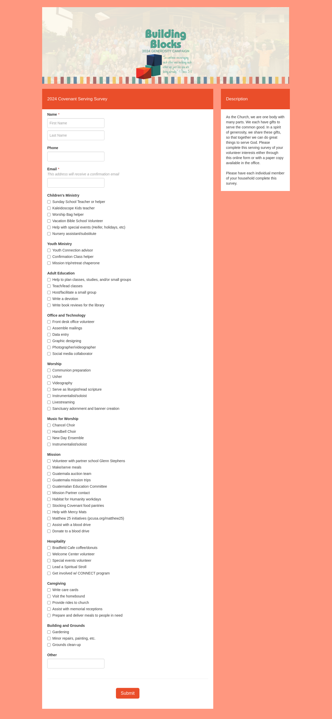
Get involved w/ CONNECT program (78, 573)
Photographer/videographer (71, 347)
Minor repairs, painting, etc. (71, 638)
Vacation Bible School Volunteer (75, 221)
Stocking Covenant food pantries (75, 506)
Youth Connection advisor (70, 250)
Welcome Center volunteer (70, 554)
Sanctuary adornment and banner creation (83, 408)
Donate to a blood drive (68, 531)
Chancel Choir (61, 425)
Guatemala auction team (69, 474)
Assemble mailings (64, 328)
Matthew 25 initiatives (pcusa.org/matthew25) (85, 518)
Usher (54, 377)
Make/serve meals (64, 467)
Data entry (58, 334)
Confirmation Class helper (70, 257)
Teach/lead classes (64, 286)
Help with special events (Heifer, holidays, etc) (86, 227)
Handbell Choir (61, 431)
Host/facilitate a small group (71, 292)
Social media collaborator (69, 354)
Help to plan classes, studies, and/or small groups (89, 280)
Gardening (58, 632)
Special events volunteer (69, 560)
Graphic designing (64, 341)
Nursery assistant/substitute (71, 234)
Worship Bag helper (65, 214)
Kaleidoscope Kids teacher (71, 208)
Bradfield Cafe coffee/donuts (72, 548)
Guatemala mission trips (69, 480)
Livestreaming (61, 402)
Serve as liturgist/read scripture (74, 389)
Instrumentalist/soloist (67, 396)
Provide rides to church (68, 603)
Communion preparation (69, 370)
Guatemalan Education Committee (77, 486)
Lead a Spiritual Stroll (66, 567)
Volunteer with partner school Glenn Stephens (86, 461)
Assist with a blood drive (69, 525)
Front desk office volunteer (70, 322)
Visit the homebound (66, 596)
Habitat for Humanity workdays (74, 499)
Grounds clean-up (64, 645)
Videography (59, 383)
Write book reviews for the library (75, 305)
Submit (128, 693)
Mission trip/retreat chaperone (73, 263)
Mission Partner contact (68, 493)
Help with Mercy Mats (67, 512)
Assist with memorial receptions (74, 609)
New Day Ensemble (65, 438)
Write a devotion (62, 299)
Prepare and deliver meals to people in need (85, 615)
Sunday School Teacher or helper (76, 202)
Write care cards (62, 590)
